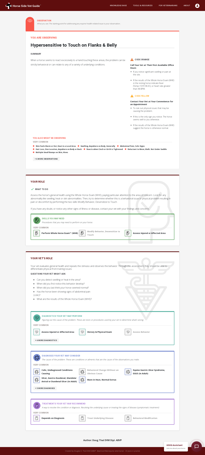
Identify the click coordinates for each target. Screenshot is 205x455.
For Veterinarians (168, 5)
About (187, 5)
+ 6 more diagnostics (46, 340)
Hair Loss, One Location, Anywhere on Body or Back (59, 149)
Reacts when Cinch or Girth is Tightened (105, 149)
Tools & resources (143, 5)
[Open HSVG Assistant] (196, 446)
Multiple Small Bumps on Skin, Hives (52, 152)
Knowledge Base (118, 5)
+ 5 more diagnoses (45, 388)
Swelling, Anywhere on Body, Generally (98, 146)
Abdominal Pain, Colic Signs (132, 146)
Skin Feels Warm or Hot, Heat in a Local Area (56, 146)
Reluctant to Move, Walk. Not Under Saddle (147, 149)
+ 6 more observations (46, 159)
